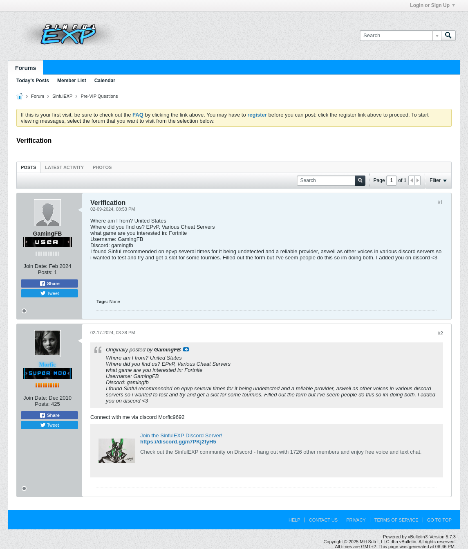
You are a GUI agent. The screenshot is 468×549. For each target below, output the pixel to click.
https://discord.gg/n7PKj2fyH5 (178, 442)
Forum (37, 96)
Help (294, 520)
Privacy (355, 520)
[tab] (28, 167)
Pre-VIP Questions (99, 96)
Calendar (104, 80)
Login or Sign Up (432, 5)
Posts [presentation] (28, 167)
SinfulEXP (62, 96)
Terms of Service (396, 520)
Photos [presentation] (102, 167)
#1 (440, 202)
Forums (25, 68)
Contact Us (323, 520)
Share (49, 283)
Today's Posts (32, 80)
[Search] (400, 35)
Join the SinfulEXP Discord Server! (181, 435)
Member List (71, 80)
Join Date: (35, 266)
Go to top (439, 520)
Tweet (49, 293)
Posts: (45, 272)
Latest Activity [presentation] (64, 167)
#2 (440, 333)
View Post (186, 349)
